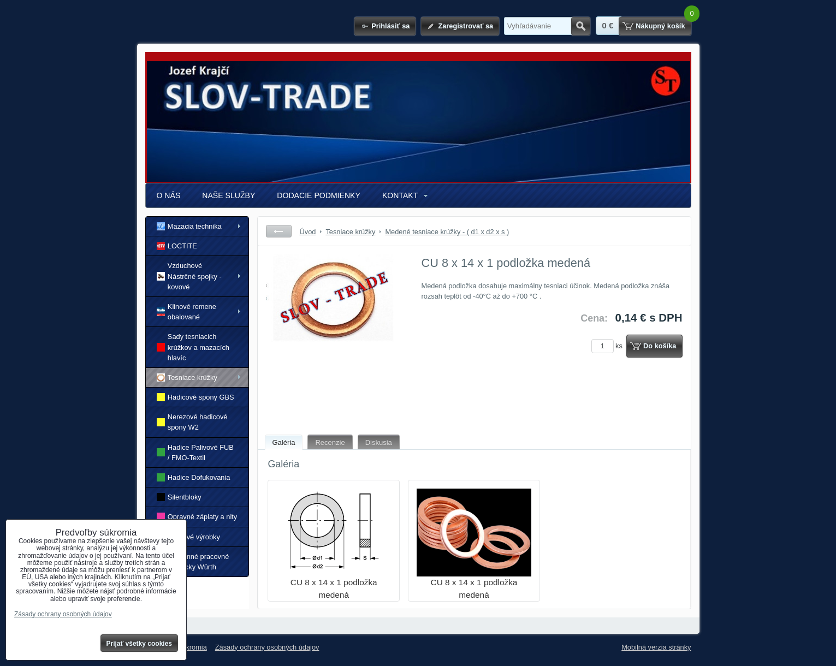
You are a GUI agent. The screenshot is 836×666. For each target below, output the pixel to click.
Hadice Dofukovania (193, 477)
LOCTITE (177, 246)
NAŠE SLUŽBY (228, 195)
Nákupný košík (660, 26)
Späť (279, 231)
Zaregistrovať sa (465, 26)
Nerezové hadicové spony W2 (192, 422)
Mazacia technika (189, 226)
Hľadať (580, 26)
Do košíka (659, 346)
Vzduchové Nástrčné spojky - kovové (189, 275)
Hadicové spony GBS (195, 397)
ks (608, 346)
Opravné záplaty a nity (197, 517)
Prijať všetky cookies (139, 643)
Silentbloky (179, 497)
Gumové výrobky (188, 536)
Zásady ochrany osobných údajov (267, 647)
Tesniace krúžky (187, 377)
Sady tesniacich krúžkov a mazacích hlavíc (193, 346)
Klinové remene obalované (186, 311)
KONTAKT (400, 195)
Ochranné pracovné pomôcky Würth (193, 561)
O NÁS (169, 195)
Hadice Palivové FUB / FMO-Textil (195, 452)
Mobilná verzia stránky (656, 647)
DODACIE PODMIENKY (318, 195)
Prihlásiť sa (390, 26)
